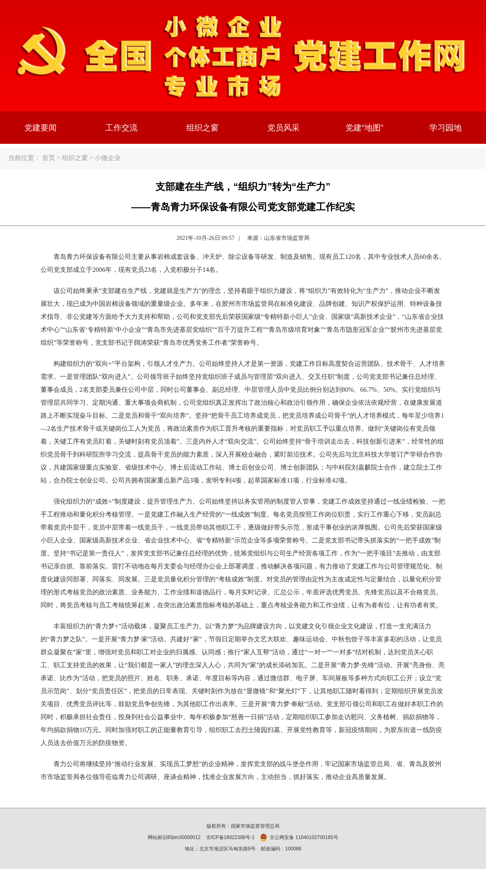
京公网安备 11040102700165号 (299, 837)
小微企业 (108, 157)
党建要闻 (40, 127)
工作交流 (121, 127)
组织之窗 (202, 127)
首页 (48, 157)
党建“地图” (364, 127)
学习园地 (445, 127)
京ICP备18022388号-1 (230, 837)
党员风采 (283, 127)
